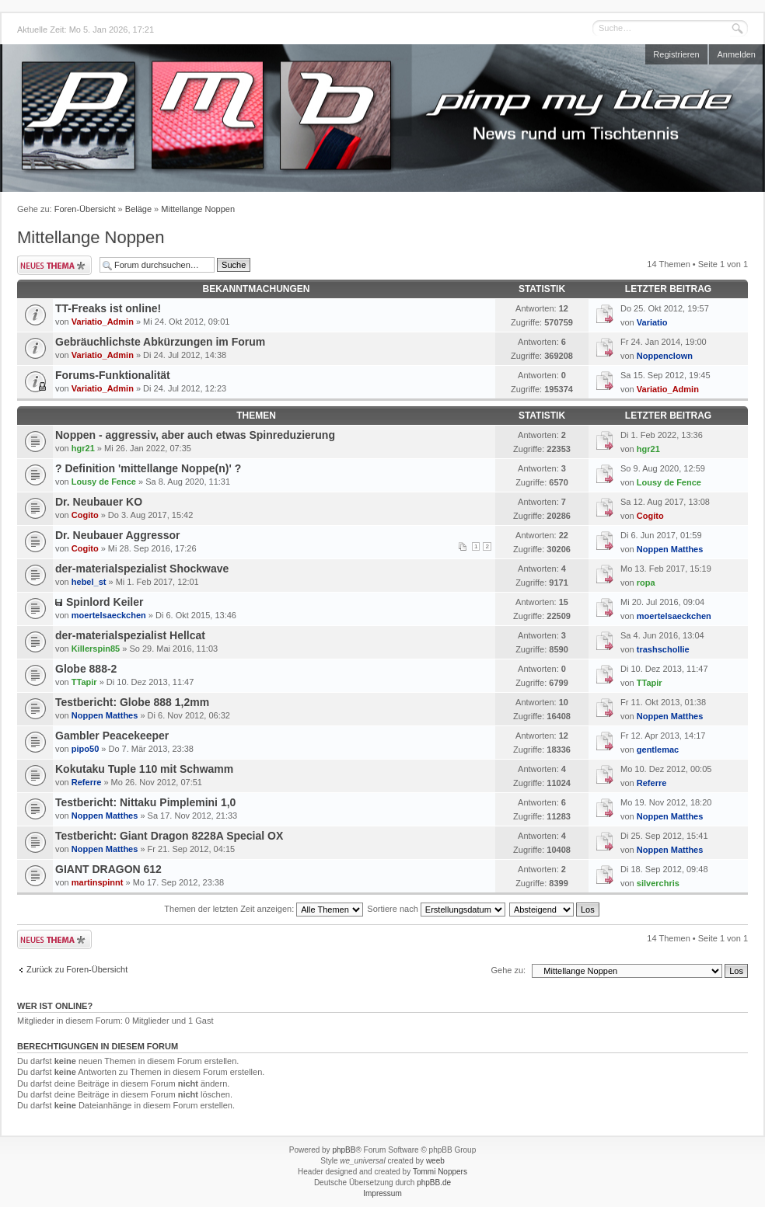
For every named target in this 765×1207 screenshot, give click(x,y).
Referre (87, 782)
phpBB (343, 1150)
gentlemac (658, 749)
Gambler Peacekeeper (112, 735)
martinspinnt (98, 882)
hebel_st (89, 581)
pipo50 (85, 748)
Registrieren (676, 54)
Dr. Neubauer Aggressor (117, 535)
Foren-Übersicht (85, 209)
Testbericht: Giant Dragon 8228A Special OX (169, 836)
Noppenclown (665, 355)
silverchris (658, 883)
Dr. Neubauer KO (98, 502)
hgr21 (83, 448)
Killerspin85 (96, 648)
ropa (646, 582)
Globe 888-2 (86, 669)
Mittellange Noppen (198, 209)
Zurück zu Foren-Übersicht (77, 969)
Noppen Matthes (670, 549)
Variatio (652, 322)
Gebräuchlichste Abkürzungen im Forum (160, 342)
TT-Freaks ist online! (108, 308)
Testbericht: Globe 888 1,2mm (132, 702)
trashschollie (663, 649)
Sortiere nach (436, 908)
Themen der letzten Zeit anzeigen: (263, 908)
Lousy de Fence (104, 481)
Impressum (382, 1193)
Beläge (138, 209)
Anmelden (736, 54)
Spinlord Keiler (105, 602)
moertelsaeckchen (109, 615)
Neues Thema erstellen (54, 265)
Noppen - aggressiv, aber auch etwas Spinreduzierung (195, 435)
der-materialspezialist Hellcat (130, 635)
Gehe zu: (508, 970)
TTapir (84, 682)
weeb (435, 1161)
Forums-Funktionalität (112, 375)
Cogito (85, 515)
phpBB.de (434, 1182)
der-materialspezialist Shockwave (142, 568)
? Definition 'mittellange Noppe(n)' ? (148, 468)
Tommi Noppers (440, 1171)
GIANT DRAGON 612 (108, 869)
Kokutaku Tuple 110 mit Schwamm (144, 769)
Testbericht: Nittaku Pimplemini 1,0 (145, 802)
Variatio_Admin (103, 321)
